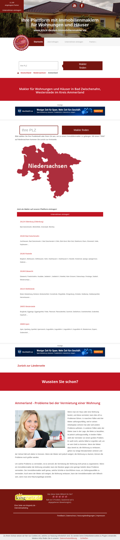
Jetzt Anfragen (52, 42)
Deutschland (24, 73)
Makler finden (83, 66)
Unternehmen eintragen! (60, 214)
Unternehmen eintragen (74, 42)
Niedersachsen (39, 73)
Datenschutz (71, 516)
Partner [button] (92, 42)
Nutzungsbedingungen (86, 516)
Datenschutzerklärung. (68, 538)
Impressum (100, 516)
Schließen (84, 538)
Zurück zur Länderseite (31, 365)
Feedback (61, 516)
